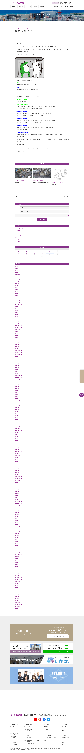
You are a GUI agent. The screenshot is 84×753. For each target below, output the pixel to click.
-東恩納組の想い (13, 726)
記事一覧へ (43, 196)
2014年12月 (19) (18, 552)
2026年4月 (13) (18, 266)
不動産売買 (35, 6)
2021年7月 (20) (18, 386)
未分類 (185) (17, 237)
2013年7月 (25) (18, 587)
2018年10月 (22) (18, 455)
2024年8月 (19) (18, 308)
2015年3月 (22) (18, 545)
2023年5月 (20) (18, 339)
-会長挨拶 (46, 726)
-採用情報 (64, 732)
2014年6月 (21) (18, 564)
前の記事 (18, 196)
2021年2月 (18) (18, 396)
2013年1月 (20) (18, 600)
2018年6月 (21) (18, 463)
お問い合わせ (70, 6)
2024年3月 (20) (18, 318)
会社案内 (14, 6)
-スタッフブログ (65, 742)
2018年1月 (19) (18, 474)
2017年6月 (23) (18, 489)
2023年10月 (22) (18, 329)
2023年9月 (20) (18, 331)
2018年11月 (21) (18, 453)
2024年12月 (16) (18, 300)
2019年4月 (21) (18, 442)
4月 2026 (42, 247)
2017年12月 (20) (18, 476)
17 (49, 253)
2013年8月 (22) (18, 585)
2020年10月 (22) (18, 405)
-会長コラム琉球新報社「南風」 (50, 737)
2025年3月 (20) (18, 293)
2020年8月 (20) (18, 409)
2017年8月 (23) (18, 484)
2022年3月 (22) (18, 369)
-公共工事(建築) (27, 737)
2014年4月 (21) (18, 568)
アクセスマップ (55, 2)
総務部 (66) (17, 241)
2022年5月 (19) (18, 365)
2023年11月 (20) (18, 327)
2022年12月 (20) (18, 350)
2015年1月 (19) (18, 550)
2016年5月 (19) (18, 516)
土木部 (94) (17, 232)
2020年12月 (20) (18, 400)
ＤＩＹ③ (54, 184)
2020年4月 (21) (18, 417)
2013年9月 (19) (18, 583)
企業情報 (46, 724)
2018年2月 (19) (18, 472)
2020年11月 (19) (18, 402)
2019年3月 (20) (18, 444)
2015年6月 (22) (18, 539)
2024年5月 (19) (18, 314)
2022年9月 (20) (18, 356)
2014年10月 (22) (18, 556)
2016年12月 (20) (18, 501)
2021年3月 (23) (18, 394)
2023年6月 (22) (18, 337)
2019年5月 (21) (18, 440)
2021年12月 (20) (18, 375)
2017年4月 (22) (18, 493)
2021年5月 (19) (18, 390)
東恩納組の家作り (29, 724)
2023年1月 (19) (18, 348)
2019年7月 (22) (18, 436)
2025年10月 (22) (18, 279)
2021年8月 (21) (18, 384)
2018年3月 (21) (18, 470)
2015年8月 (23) (18, 535)
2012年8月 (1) (18, 608)
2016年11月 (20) (18, 503)
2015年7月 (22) (18, 537)
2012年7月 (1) (18, 610)
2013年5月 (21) (18, 592)
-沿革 (45, 730)
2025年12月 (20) (18, 274)
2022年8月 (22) (18, 358)
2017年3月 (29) (18, 495)
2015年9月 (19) (18, 533)
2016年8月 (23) (18, 510)
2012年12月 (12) (18, 602)
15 (34, 253)
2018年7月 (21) (18, 461)
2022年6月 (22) (18, 363)
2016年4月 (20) (18, 518)
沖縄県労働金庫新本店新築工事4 (41, 182)
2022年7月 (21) (18, 360)
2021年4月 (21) (18, 392)
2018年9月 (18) (18, 457)
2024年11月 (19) (18, 302)
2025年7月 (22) (18, 285)
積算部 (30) (17, 239)
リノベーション (28, 6)
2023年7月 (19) (18, 335)
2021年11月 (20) (18, 377)
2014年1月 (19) (18, 575)
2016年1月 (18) (18, 524)
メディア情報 (63, 6)
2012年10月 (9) (18, 606)
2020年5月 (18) (18, 415)
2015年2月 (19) (18, 547)
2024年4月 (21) (18, 316)
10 (49, 251)
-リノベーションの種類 (14, 732)
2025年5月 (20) (18, 289)
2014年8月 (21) (18, 560)
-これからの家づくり (28, 730)
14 (26, 253)
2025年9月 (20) (18, 281)
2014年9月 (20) (18, 558)
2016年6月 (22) (18, 514)
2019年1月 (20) (18, 449)
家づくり (42, 6)
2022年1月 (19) (18, 373)
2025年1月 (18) (18, 297)
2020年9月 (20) (18, 407)
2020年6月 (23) (18, 413)
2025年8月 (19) (18, 283)
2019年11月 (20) (18, 428)
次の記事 (66, 196)
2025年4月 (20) (18, 291)
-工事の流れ (12, 737)
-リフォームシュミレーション (67, 744)
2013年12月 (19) (18, 577)
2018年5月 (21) (18, 465)
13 (18, 253)
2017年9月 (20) (18, 482)
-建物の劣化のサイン (14, 734)
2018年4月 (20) (18, 468)
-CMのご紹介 (46, 740)
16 (42, 253)
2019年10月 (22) (18, 430)
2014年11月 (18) (18, 554)
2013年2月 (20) (18, 598)
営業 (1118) (17, 230)
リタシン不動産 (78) (19, 228)
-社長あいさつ (47, 727)
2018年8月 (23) (18, 459)
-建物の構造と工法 (28, 729)
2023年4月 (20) (18, 342)
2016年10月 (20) (18, 505)
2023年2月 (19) (18, 346)
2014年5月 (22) (18, 566)
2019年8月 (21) (18, 434)
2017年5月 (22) (18, 491)
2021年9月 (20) (18, 381)
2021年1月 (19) (18, 398)
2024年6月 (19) (18, 312)
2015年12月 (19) (18, 526)
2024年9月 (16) (18, 306)
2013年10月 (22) (18, 581)
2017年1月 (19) (18, 499)
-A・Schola (64, 726)
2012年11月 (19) (18, 604)
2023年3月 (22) (18, 344)
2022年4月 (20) (18, 367)
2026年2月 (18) (18, 270)
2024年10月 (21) (18, 304)
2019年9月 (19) (18, 432)
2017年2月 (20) (18, 497)
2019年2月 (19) (18, 447)
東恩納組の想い (14, 724)
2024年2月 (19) (18, 321)
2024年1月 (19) (18, 323)
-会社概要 (46, 729)
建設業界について (19, 182)
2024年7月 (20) (18, 310)
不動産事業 (13, 742)
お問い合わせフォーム (57, 636)
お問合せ (64, 735)
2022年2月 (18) (18, 371)
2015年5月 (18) (18, 541)
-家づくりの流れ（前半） (29, 726)
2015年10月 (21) (18, 531)
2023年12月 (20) (18, 325)
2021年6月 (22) (18, 388)
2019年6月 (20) (18, 438)
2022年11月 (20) (18, 352)
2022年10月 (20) (18, 354)
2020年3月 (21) (18, 419)
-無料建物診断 (13, 736)
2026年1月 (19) (18, 272)
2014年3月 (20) (18, 571)
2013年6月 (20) (18, 589)
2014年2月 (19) (18, 573)
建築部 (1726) (18, 235)
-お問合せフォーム (65, 737)
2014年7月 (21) (18, 562)
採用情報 (56, 6)
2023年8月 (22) (18, 333)
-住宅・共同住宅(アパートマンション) (31, 740)
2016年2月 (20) (18, 522)
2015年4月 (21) (18, 543)
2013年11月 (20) (18, 579)
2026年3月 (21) (18, 268)
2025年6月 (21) (18, 287)
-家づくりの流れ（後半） (29, 727)
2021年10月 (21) (18, 379)
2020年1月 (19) (18, 423)
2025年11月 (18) (18, 276)
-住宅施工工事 (27, 741)
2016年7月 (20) (18, 512)
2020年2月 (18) (18, 421)
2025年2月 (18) (18, 295)
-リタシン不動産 (13, 744)
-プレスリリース (47, 741)
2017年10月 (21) (18, 480)
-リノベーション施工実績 (29, 743)
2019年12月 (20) (18, 426)
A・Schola (49, 6)
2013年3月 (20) (18, 596)
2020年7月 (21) (18, 411)
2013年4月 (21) (18, 594)
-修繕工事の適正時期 (14, 733)
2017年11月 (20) (18, 478)
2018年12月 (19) (18, 451)
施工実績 (21, 6)
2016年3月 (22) (18, 520)
